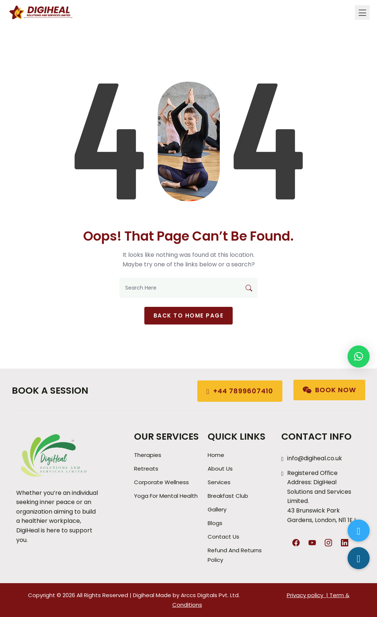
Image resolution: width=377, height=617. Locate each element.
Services (219, 482)
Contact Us (223, 536)
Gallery (217, 509)
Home (216, 455)
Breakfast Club (228, 496)
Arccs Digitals (199, 595)
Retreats (146, 468)
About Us (220, 468)
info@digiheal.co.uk (314, 458)
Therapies (147, 455)
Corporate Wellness (161, 482)
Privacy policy (305, 595)
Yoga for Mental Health (166, 496)
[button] (359, 356)
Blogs (215, 523)
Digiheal (143, 595)
